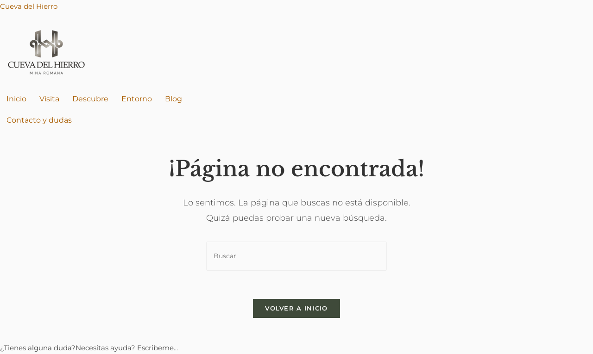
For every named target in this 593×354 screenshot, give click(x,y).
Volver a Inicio (296, 308)
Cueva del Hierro (28, 6)
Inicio (16, 98)
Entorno (136, 98)
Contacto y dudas (39, 120)
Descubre (90, 98)
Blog (173, 98)
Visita (49, 98)
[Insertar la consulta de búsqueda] (296, 256)
